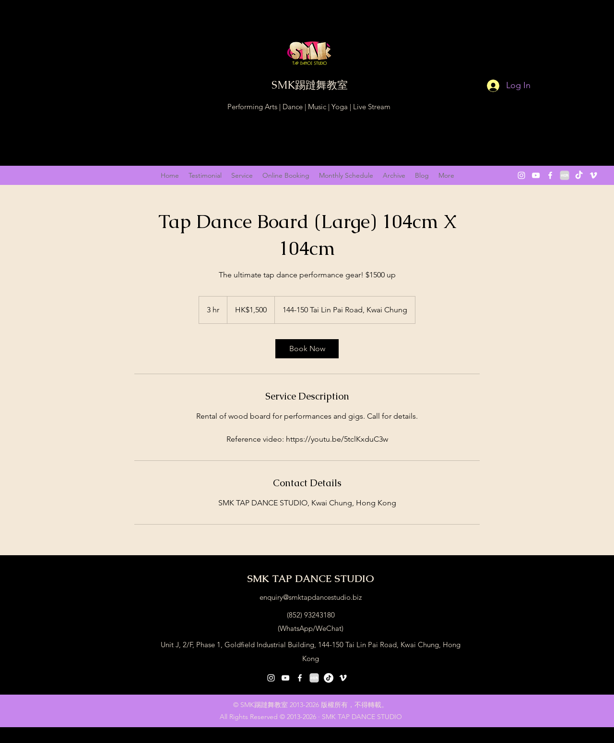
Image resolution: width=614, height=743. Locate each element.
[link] (307, 348)
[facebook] (550, 175)
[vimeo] (593, 175)
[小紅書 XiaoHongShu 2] (564, 175)
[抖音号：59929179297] (328, 678)
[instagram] (521, 175)
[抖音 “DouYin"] (579, 175)
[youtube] (536, 175)
